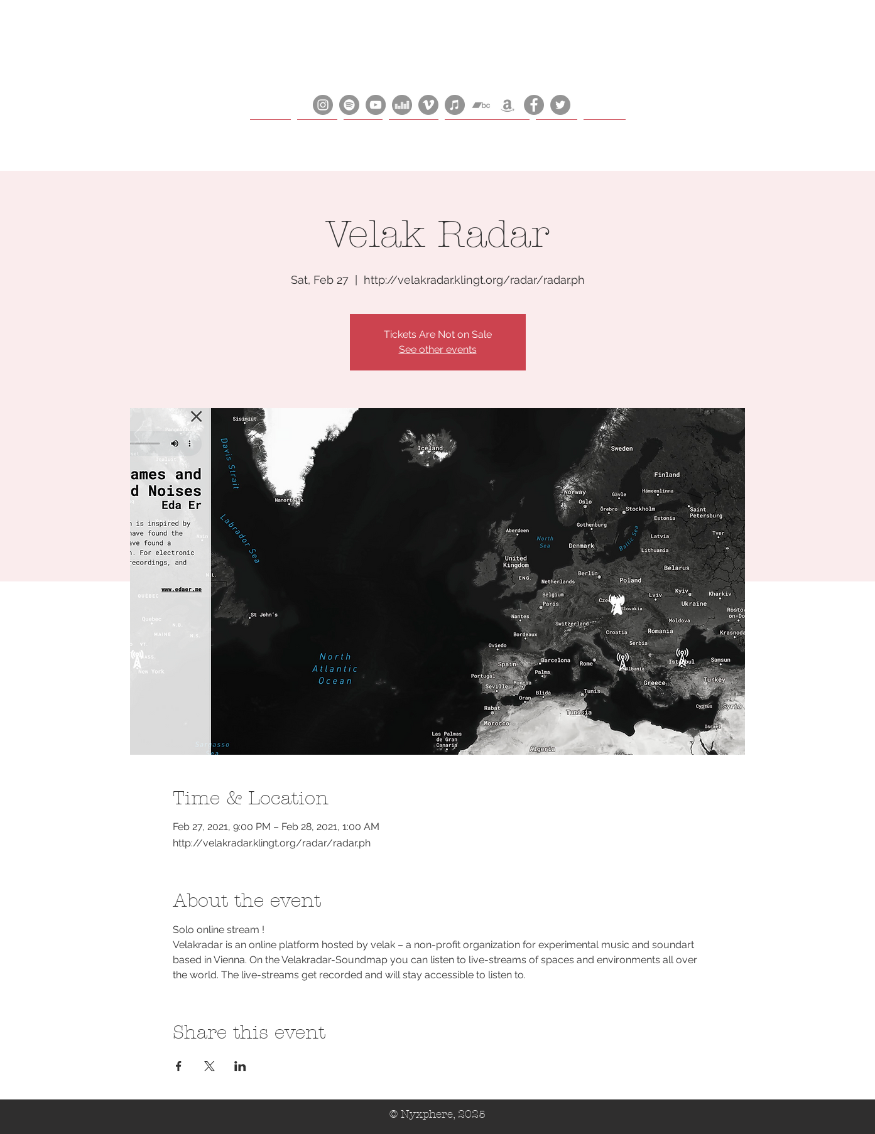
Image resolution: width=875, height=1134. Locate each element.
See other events (438, 349)
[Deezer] (402, 105)
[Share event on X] (209, 1066)
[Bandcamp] (481, 105)
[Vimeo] (428, 105)
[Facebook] (534, 105)
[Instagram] (323, 105)
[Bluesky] (560, 105)
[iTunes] (455, 105)
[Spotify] (349, 105)
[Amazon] (507, 105)
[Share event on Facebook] (179, 1066)
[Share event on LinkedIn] (240, 1066)
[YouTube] (376, 105)
